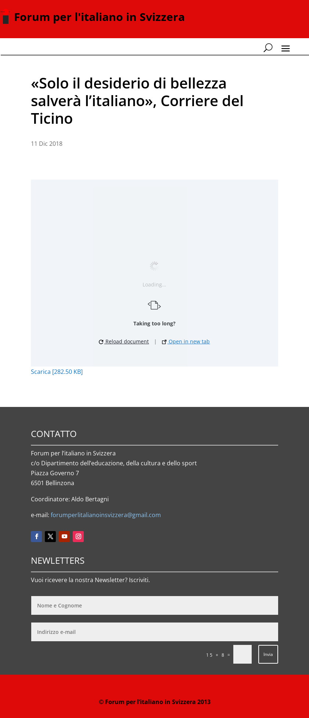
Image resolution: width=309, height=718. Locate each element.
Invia (268, 654)
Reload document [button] (124, 341)
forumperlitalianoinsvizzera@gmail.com (106, 515)
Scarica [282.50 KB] (57, 372)
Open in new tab (186, 341)
